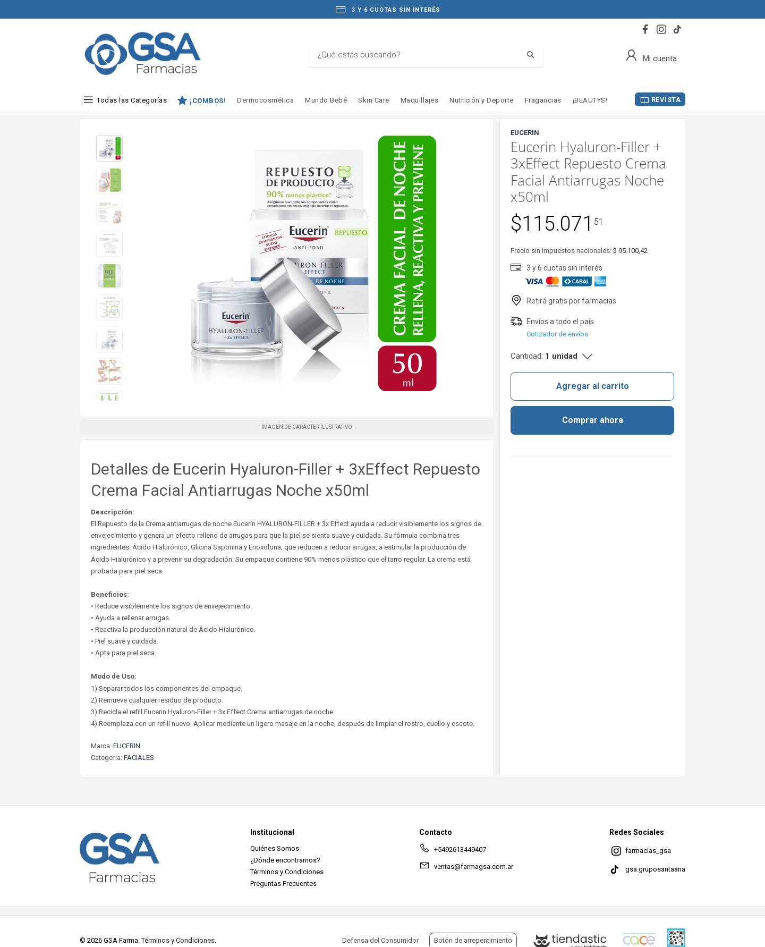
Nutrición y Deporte (481, 100)
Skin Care (373, 100)
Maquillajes (420, 100)
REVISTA (666, 100)
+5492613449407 (452, 851)
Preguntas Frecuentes (283, 883)
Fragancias (543, 100)
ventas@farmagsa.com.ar (466, 868)
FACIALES (139, 758)
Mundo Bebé (326, 100)
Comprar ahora (592, 420)
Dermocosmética (265, 100)
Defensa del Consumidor (380, 940)
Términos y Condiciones (287, 872)
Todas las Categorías (132, 100)
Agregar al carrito (592, 386)
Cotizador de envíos (557, 334)
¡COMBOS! (208, 100)
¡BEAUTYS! (590, 100)
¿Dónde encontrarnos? (285, 860)
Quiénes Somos (274, 848)
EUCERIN (126, 746)
